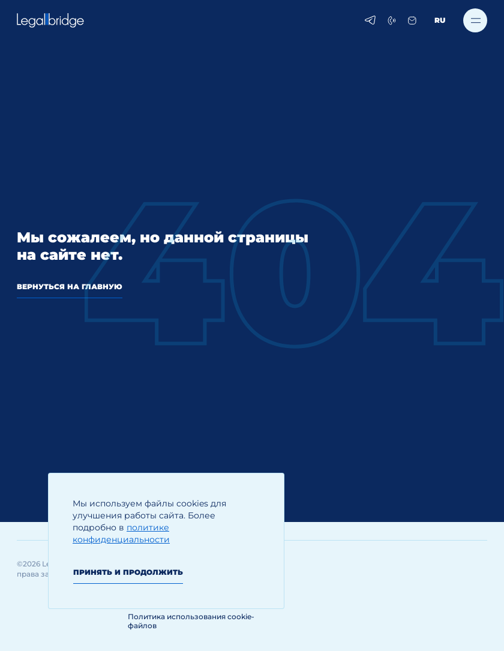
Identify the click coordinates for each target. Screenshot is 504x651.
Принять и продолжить (128, 572)
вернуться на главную (69, 286)
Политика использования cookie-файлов (191, 621)
